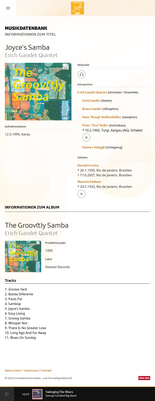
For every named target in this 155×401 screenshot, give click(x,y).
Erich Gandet (91, 100)
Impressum (31, 370)
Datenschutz (13, 370)
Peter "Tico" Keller (95, 125)
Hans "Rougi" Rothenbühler (101, 117)
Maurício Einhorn (89, 182)
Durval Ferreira (88, 165)
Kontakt (46, 370)
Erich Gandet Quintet (92, 92)
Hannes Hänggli (93, 147)
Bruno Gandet (92, 109)
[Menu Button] (8, 8)
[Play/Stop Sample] (81, 74)
